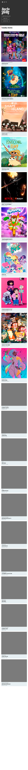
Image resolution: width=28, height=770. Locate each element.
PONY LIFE (4, 274)
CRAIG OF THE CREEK (6, 345)
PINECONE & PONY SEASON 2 (7, 98)
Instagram (4, 2)
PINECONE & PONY (5, 169)
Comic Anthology (5, 385)
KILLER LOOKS (4, 380)
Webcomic (4, 420)
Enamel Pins (4, 379)
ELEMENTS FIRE (5, 639)
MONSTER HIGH (5, 63)
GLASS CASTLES (5, 645)
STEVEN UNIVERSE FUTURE (7, 309)
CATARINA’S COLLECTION (7, 597)
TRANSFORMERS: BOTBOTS (7, 239)
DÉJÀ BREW (4, 632)
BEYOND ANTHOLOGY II (6, 527)
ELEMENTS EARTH (5, 386)
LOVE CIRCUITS (5, 562)
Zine (2, 455)
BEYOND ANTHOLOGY (6, 651)
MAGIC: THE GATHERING (6, 204)
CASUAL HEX (4, 421)
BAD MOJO (4, 456)
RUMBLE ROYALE (5, 492)
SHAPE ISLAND (4, 134)
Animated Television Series (7, 62)
